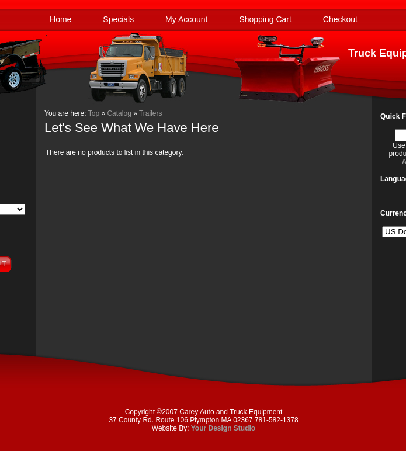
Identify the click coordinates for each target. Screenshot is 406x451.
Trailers (150, 113)
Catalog (119, 113)
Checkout (340, 19)
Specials (118, 19)
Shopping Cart (265, 19)
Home (60, 19)
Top (93, 113)
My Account (186, 19)
